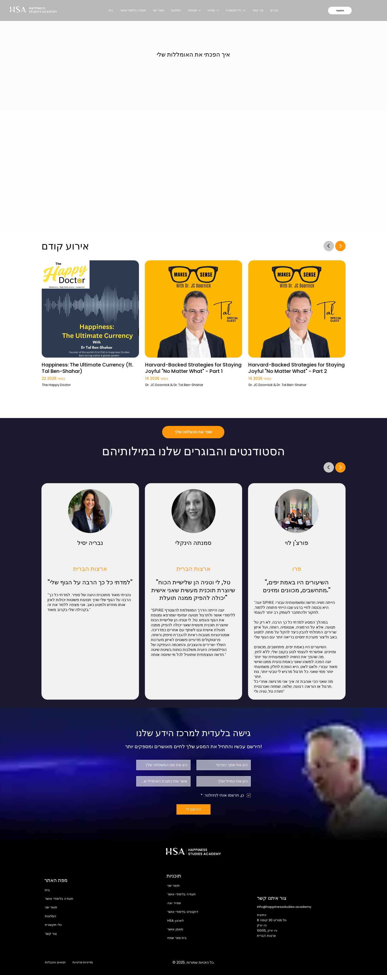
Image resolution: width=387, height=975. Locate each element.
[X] (311, 962)
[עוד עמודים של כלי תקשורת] (244, 10)
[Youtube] (332, 962)
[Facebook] (290, 962)
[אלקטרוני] (225, 781)
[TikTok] (342, 962)
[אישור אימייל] (164, 781)
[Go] (329, 246)
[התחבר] (340, 11)
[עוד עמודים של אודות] (217, 10)
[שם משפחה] (164, 765)
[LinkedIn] (321, 962)
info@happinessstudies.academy (284, 906)
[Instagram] (300, 962)
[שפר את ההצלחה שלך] (193, 432)
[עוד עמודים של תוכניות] (199, 10)
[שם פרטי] (225, 765)
